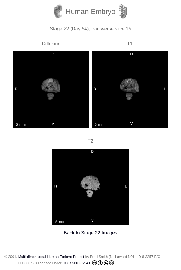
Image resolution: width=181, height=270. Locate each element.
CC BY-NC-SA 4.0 (88, 262)
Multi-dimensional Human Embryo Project (51, 257)
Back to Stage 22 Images (90, 232)
